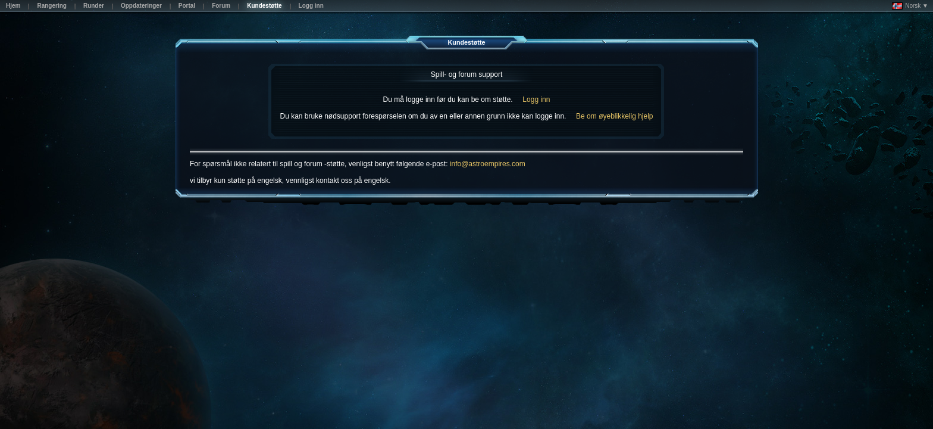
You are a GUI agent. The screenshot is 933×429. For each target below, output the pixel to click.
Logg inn (536, 99)
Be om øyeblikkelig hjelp (614, 116)
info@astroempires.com (487, 164)
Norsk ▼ (910, 6)
